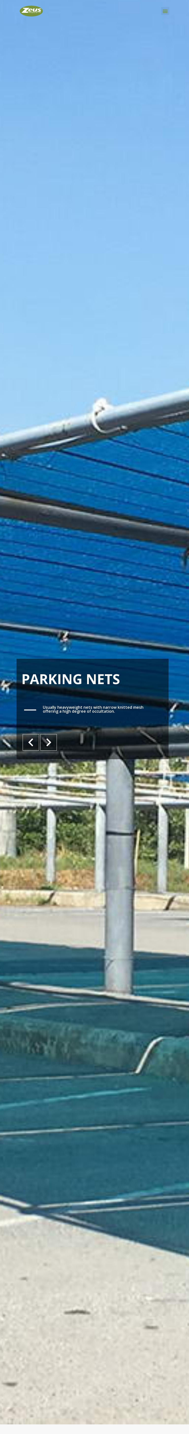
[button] (165, 11)
